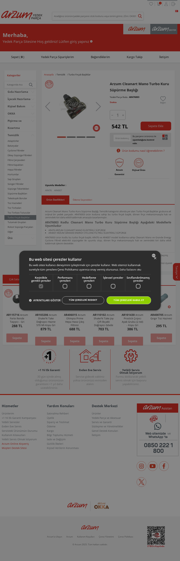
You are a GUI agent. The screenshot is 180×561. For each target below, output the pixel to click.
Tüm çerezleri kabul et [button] (127, 297)
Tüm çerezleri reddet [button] (79, 296)
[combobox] (154, 252)
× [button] (155, 255)
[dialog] (90, 280)
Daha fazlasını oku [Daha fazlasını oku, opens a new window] (131, 266)
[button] (45, 307)
